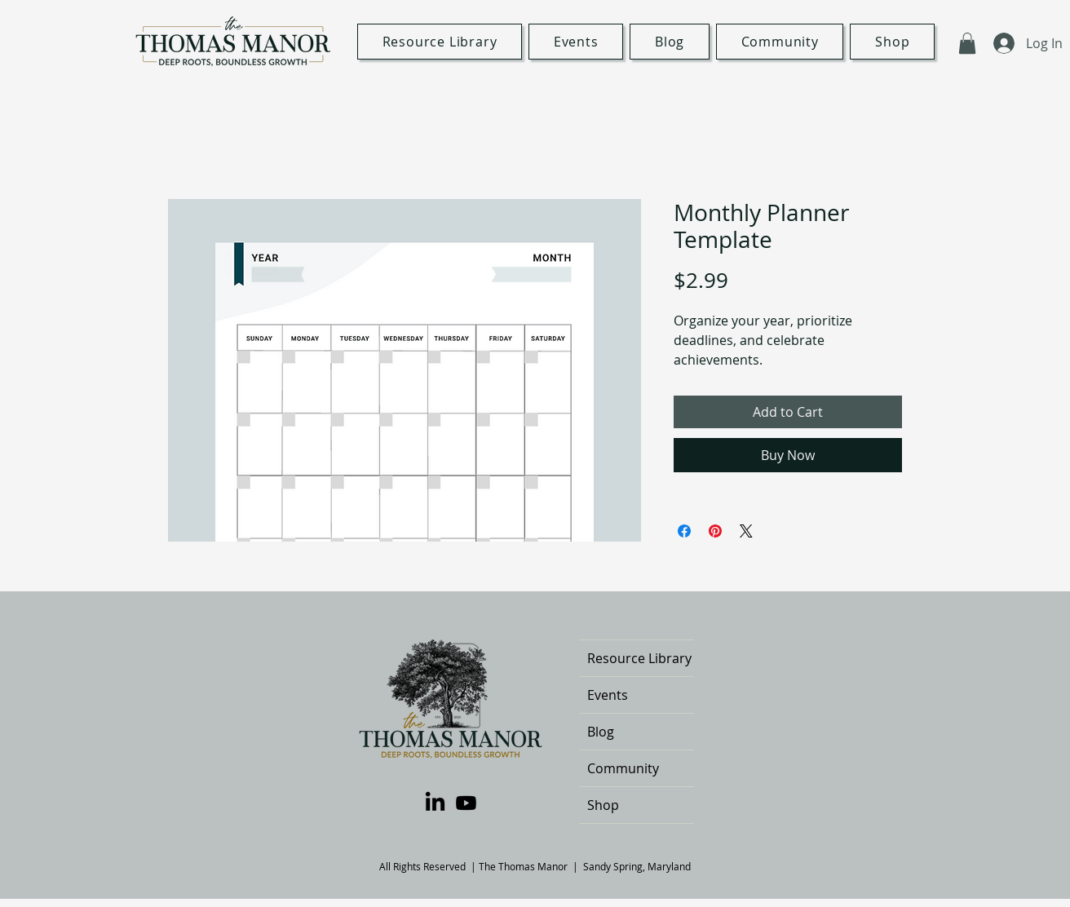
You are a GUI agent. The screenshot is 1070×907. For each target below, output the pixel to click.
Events (607, 695)
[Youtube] (466, 803)
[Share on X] (746, 531)
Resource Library (639, 658)
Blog (600, 732)
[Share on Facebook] (684, 531)
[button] (967, 43)
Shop (603, 805)
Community (623, 768)
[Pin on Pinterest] (715, 531)
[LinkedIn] (435, 803)
